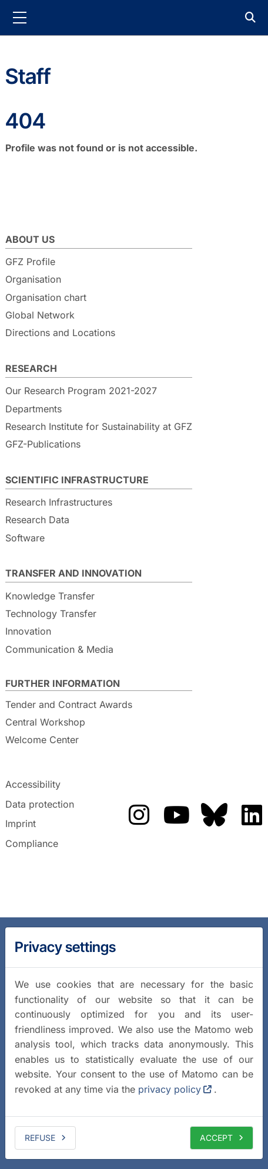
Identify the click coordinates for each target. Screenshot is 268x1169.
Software (25, 538)
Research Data (37, 520)
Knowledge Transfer (50, 596)
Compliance (31, 843)
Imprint (20, 824)
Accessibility (33, 784)
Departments (33, 409)
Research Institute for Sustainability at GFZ (98, 426)
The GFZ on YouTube (176, 814)
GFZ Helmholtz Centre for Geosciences (134, 17)
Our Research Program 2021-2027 (81, 391)
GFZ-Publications (43, 444)
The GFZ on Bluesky (213, 814)
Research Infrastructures (58, 502)
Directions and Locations (60, 332)
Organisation (33, 279)
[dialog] (134, 1043)
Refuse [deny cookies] (40, 1138)
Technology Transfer (50, 613)
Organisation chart (45, 297)
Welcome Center (42, 740)
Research (31, 368)
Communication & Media (59, 649)
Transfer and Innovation (73, 573)
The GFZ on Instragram (138, 814)
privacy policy (169, 1089)
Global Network (40, 315)
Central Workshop (45, 722)
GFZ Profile (30, 261)
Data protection (39, 804)
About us (30, 239)
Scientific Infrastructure (77, 480)
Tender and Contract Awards (68, 704)
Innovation (28, 631)
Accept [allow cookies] (216, 1138)
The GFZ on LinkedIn (251, 814)
